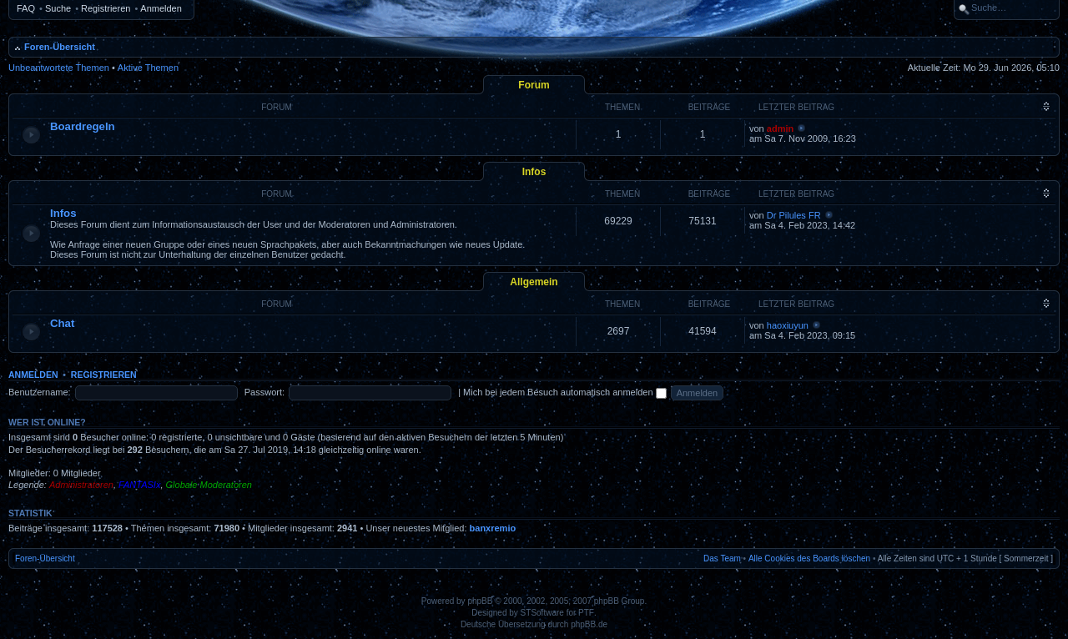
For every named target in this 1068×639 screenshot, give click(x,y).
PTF (586, 612)
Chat (62, 323)
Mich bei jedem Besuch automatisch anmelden (565, 392)
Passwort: (264, 392)
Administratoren (81, 485)
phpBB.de (589, 624)
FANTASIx (139, 485)
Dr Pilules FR (794, 215)
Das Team (722, 558)
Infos (534, 172)
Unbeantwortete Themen (58, 68)
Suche (58, 8)
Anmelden (161, 8)
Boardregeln (82, 126)
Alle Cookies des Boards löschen (809, 558)
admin (780, 128)
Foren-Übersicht (59, 47)
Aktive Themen (148, 68)
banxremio (493, 528)
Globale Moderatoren (209, 485)
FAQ (26, 8)
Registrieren (105, 8)
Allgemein (533, 282)
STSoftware (542, 612)
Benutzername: (39, 392)
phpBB (479, 601)
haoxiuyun (788, 325)
